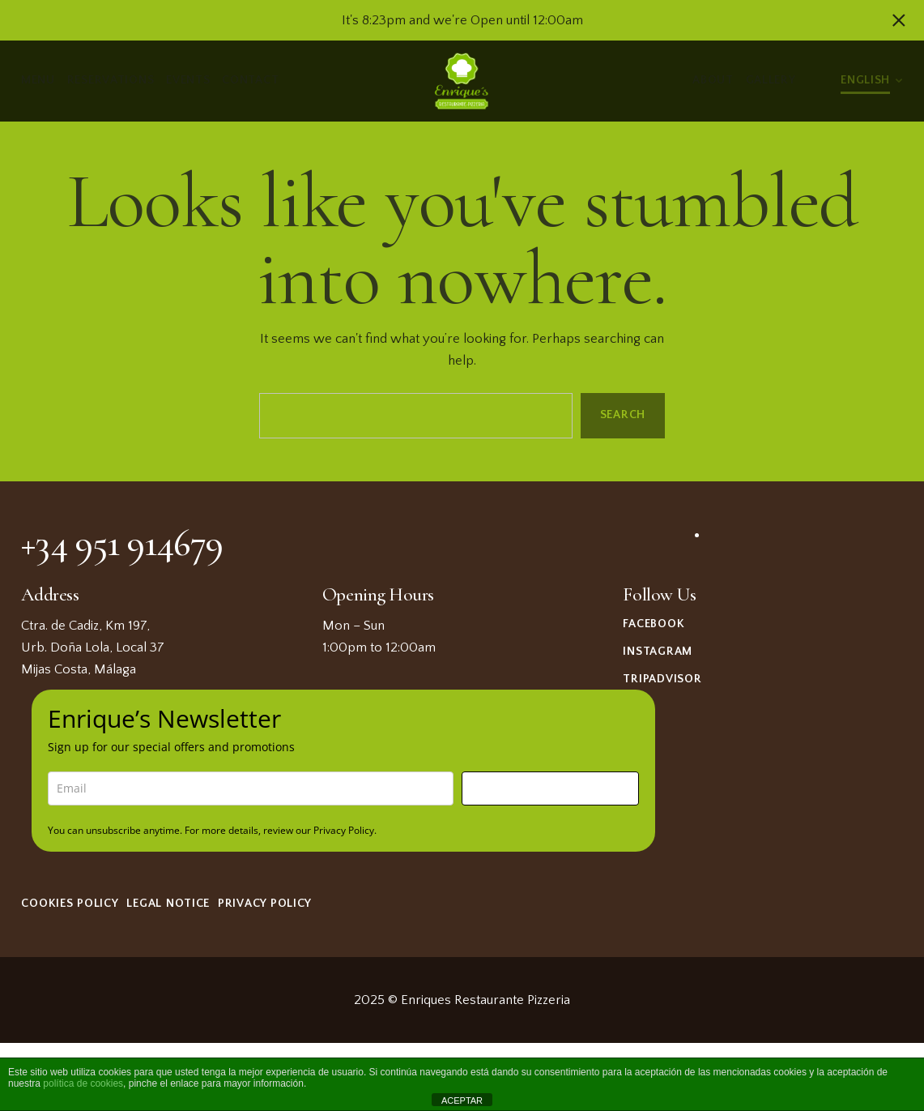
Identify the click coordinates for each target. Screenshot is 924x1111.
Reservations (111, 80)
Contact (251, 80)
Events (189, 80)
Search (622, 414)
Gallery (771, 80)
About (714, 80)
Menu (38, 80)
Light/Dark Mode (818, 81)
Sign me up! (550, 788)
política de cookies (83, 1083)
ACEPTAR (462, 1100)
